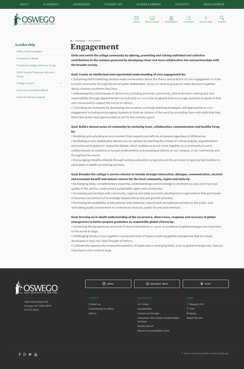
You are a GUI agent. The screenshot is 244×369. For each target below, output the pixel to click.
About (24, 4)
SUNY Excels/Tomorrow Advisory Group (36, 74)
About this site (195, 318)
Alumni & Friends (148, 4)
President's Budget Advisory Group (36, 65)
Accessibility (145, 308)
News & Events (214, 4)
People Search (146, 326)
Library (93, 313)
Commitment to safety (101, 308)
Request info (157, 283)
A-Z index (143, 304)
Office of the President (29, 51)
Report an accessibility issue (153, 330)
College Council (25, 83)
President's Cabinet (27, 58)
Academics (51, 4)
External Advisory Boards (31, 97)
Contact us (94, 304)
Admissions (81, 4)
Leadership (25, 45)
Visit (205, 283)
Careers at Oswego (148, 313)
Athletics (182, 4)
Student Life (113, 4)
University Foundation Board (32, 90)
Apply (108, 283)
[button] (137, 19)
